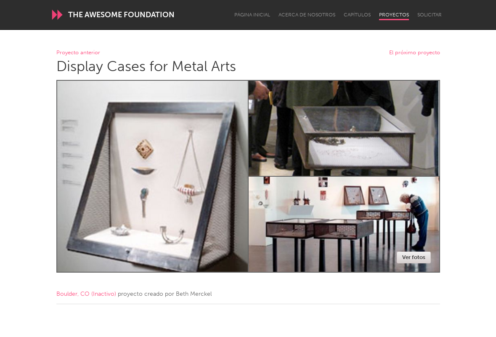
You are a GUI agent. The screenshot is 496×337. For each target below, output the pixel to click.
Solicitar (429, 15)
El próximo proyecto (414, 53)
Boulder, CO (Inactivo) (86, 293)
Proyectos (394, 15)
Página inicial (252, 15)
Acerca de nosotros (307, 15)
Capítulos (357, 15)
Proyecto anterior (78, 53)
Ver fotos (413, 257)
